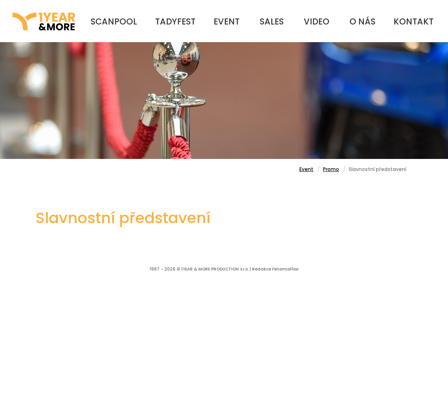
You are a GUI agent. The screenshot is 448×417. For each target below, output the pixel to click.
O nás (362, 21)
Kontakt (414, 21)
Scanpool (114, 21)
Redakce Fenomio (275, 269)
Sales (272, 21)
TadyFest (175, 21)
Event (227, 21)
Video (316, 21)
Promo (331, 169)
